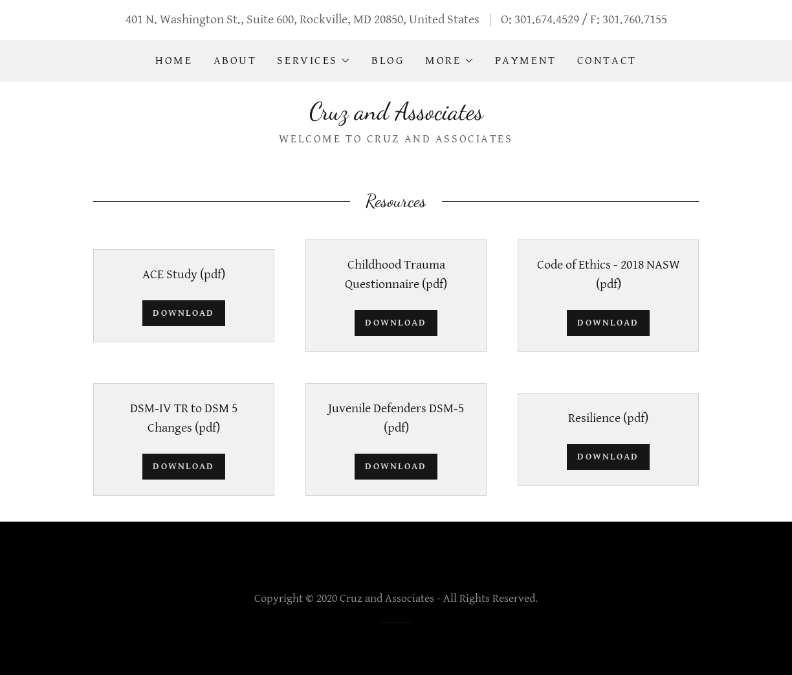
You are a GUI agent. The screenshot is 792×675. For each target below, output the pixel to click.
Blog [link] (387, 60)
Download (183, 312)
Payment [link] (525, 60)
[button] (314, 61)
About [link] (235, 60)
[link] (396, 115)
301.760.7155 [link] (634, 19)
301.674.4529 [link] (546, 19)
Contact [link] (607, 60)
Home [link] (173, 60)
